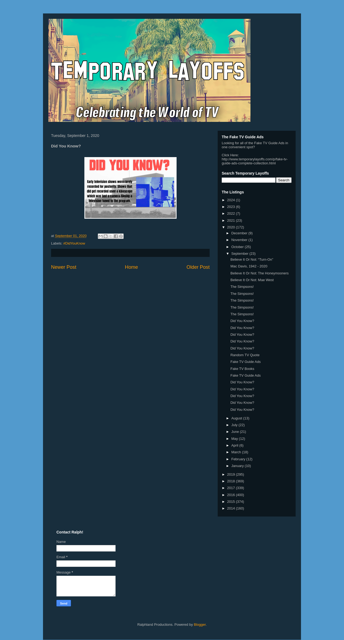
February (238, 459)
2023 (231, 207)
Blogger (200, 625)
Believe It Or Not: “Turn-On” (251, 259)
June (235, 432)
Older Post (198, 267)
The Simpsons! (242, 287)
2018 (231, 481)
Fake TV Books (242, 369)
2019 (231, 474)
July (235, 425)
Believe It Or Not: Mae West (252, 280)
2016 (231, 495)
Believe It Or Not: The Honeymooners (259, 273)
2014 (231, 508)
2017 (231, 488)
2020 (231, 227)
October (238, 247)
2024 (231, 200)
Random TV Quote (244, 355)
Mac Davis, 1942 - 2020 (248, 266)
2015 (231, 502)
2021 (231, 220)
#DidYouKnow (74, 243)
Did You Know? (242, 321)
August (237, 418)
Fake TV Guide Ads (245, 362)
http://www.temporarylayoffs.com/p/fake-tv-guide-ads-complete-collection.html (255, 161)
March (236, 452)
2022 (231, 213)
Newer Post (63, 267)
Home (131, 267)
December (240, 233)
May (235, 439)
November (240, 240)
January (238, 466)
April (235, 445)
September (240, 254)
